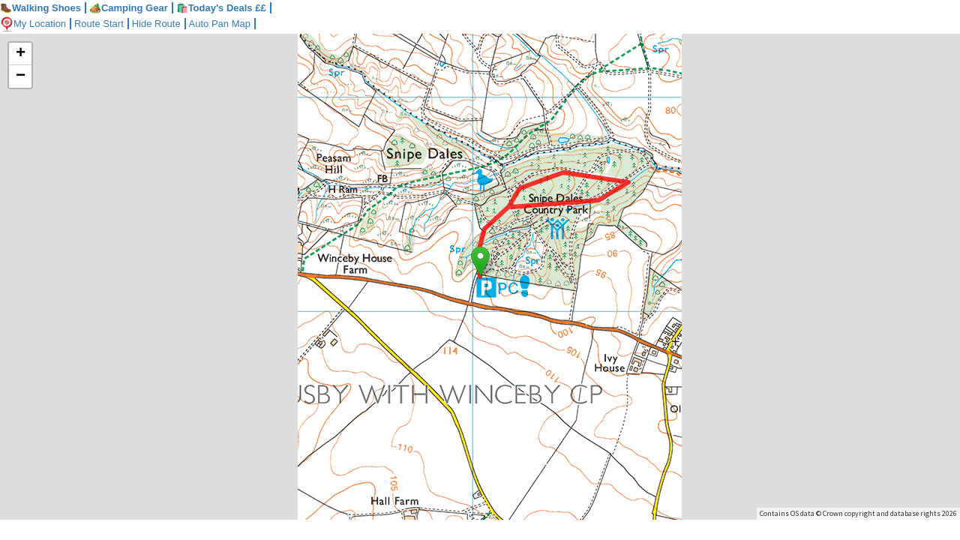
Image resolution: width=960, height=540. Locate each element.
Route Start (99, 23)
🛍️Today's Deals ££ (221, 8)
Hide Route (156, 23)
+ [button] (21, 54)
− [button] (21, 76)
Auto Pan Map (219, 23)
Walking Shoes (40, 8)
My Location (33, 23)
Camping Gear (128, 8)
